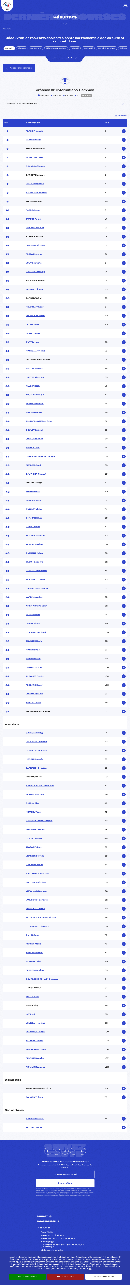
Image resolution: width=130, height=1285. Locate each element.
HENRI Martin (33, 659)
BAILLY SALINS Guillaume (40, 786)
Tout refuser (65, 1277)
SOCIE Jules (32, 997)
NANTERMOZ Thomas (37, 874)
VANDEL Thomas (35, 794)
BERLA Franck (33, 500)
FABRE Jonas (33, 210)
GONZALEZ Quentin (36, 750)
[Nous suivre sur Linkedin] (82, 1151)
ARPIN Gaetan (34, 412)
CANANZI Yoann (34, 865)
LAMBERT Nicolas (35, 245)
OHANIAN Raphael (36, 632)
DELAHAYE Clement (36, 742)
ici (89, 1195)
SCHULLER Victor (35, 909)
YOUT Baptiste (34, 263)
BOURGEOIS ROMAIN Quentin (42, 979)
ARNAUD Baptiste (35, 1067)
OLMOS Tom (32, 935)
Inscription (65, 1183)
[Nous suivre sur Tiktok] (73, 1151)
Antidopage (47, 1242)
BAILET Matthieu (35, 1119)
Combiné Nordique (106, 48)
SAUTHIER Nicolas (36, 882)
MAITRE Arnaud (34, 368)
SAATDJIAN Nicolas (36, 193)
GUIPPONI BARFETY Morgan (41, 456)
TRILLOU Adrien (34, 1127)
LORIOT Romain (34, 694)
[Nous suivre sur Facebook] (47, 1151)
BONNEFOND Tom (35, 536)
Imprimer (121, 116)
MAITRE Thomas (35, 377)
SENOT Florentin (35, 404)
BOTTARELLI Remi (35, 580)
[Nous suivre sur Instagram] (65, 1151)
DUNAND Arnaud (35, 228)
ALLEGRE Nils (33, 386)
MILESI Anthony (35, 307)
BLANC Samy (33, 333)
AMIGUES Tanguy (35, 676)
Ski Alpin (9, 48)
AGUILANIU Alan (35, 395)
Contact (42, 1216)
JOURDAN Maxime (35, 1023)
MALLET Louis (33, 703)
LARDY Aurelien (34, 597)
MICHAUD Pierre (34, 1041)
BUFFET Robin (33, 219)
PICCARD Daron (34, 685)
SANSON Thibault (35, 1097)
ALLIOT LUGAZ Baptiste (39, 421)
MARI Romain (33, 650)
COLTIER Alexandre (36, 571)
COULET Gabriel (34, 430)
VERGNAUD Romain (36, 891)
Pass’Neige (47, 1232)
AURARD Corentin (35, 830)
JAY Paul (30, 1014)
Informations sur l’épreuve (65, 104)
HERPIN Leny (33, 448)
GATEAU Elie (32, 803)
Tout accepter (27, 1277)
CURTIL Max (32, 342)
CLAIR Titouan (34, 838)
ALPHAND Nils (33, 961)
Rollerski (75, 48)
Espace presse (46, 1221)
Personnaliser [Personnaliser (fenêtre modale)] (104, 1277)
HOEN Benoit (33, 615)
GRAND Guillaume (35, 166)
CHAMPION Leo (34, 518)
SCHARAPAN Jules (36, 1049)
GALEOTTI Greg (34, 733)
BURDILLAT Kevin (35, 316)
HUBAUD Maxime (35, 184)
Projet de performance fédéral (58, 1238)
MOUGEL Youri (33, 812)
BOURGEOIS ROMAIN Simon (41, 918)
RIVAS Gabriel (33, 140)
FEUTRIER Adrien (35, 1058)
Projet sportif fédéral (53, 1235)
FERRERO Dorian (35, 970)
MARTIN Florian (34, 953)
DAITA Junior (33, 527)
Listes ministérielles (52, 1250)
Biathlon (22, 48)
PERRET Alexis (33, 944)
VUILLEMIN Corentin (37, 900)
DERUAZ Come (34, 667)
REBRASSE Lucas (35, 1032)
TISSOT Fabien (34, 847)
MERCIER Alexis (34, 759)
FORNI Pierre (33, 492)
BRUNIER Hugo (34, 641)
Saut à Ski (88, 48)
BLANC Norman (34, 157)
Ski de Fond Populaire (56, 48)
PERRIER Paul (33, 465)
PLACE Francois (34, 131)
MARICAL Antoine (35, 351)
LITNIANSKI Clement (37, 926)
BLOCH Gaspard (34, 562)
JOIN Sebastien (34, 439)
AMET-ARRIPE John (36, 606)
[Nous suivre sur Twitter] (56, 1151)
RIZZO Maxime (34, 254)
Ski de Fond (35, 48)
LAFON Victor (33, 623)
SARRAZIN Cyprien (36, 768)
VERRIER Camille (35, 856)
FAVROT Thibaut (34, 289)
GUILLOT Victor (34, 509)
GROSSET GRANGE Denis (39, 821)
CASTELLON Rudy (35, 272)
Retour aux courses (19, 68)
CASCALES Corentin (37, 588)
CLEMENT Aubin (34, 553)
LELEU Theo (32, 325)
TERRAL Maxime (34, 544)
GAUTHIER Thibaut (36, 474)
